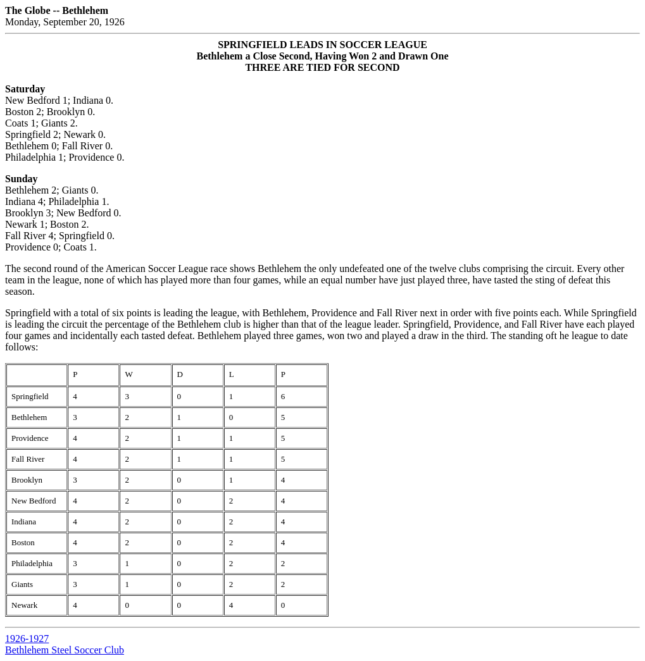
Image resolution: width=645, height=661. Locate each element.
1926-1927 (27, 638)
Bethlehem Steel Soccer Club (64, 650)
